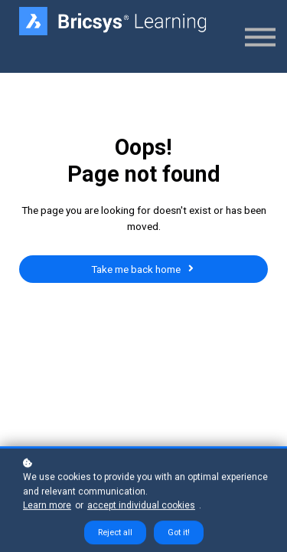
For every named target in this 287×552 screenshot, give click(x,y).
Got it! (179, 535)
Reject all (115, 535)
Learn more (47, 507)
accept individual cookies (141, 507)
